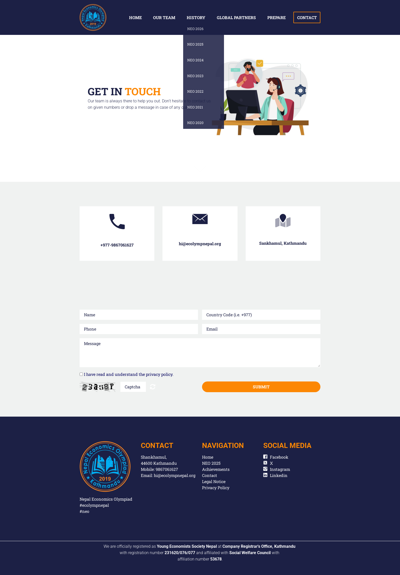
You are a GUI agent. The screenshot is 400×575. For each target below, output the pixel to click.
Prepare (276, 17)
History (196, 17)
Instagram (280, 469)
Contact (209, 475)
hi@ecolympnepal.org (174, 475)
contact (307, 17)
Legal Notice (214, 481)
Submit (261, 386)
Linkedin (279, 475)
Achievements (216, 469)
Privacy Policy (215, 487)
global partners (236, 17)
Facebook (279, 457)
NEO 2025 (211, 463)
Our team (164, 17)
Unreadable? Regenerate (152, 387)
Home (135, 17)
